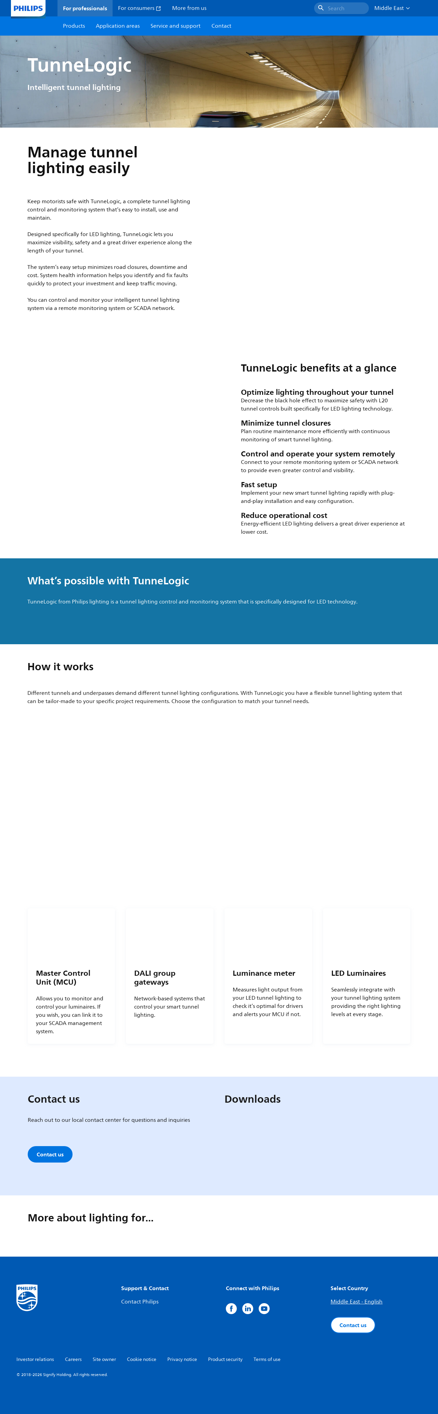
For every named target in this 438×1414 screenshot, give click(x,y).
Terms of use (267, 1359)
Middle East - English (357, 1301)
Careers (73, 1359)
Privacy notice (182, 1359)
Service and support (176, 26)
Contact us (352, 1325)
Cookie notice (141, 1359)
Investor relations (35, 1359)
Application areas (118, 26)
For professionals (85, 8)
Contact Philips (139, 1301)
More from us (189, 8)
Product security (225, 1359)
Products (74, 26)
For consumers (139, 8)
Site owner (104, 1359)
